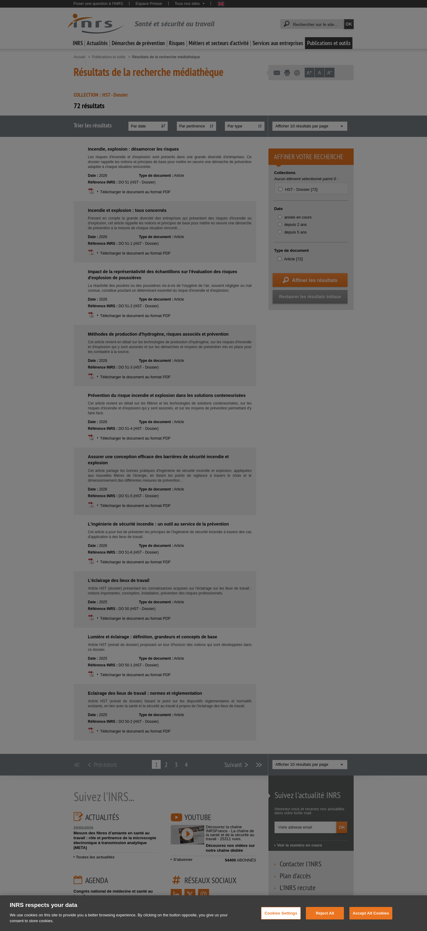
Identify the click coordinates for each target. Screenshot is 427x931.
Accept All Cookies (371, 924)
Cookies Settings (280, 924)
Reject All (325, 924)
